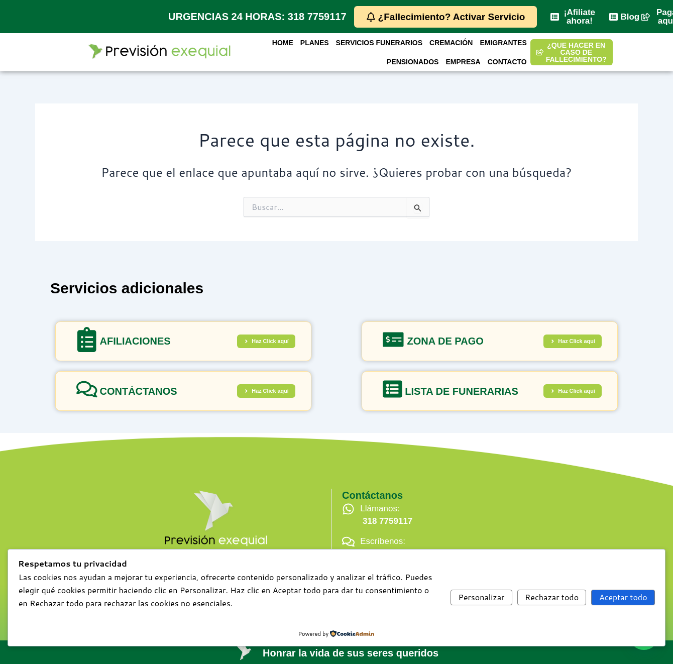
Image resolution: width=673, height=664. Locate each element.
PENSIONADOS (412, 60)
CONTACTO (507, 60)
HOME (282, 44)
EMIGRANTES (503, 44)
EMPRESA (462, 60)
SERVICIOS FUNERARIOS (379, 44)
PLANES (314, 44)
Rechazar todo (552, 597)
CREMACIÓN (451, 44)
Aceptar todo (623, 597)
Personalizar (482, 597)
